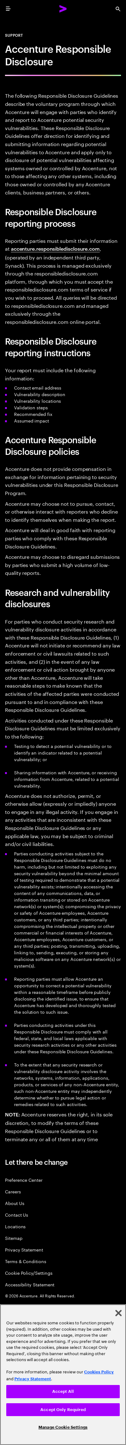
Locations (15, 1226)
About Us (14, 1203)
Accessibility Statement (29, 1284)
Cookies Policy (99, 1372)
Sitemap (14, 1238)
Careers (13, 1191)
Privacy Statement (24, 1249)
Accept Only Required (63, 1410)
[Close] (118, 1313)
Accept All (63, 1391)
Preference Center (24, 1179)
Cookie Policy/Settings (28, 1272)
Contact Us (16, 1214)
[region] (63, 1374)
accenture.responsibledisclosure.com (55, 248)
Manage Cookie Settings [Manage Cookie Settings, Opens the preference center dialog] (63, 1427)
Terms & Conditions (25, 1261)
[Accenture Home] (63, 8)
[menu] (8, 8)
